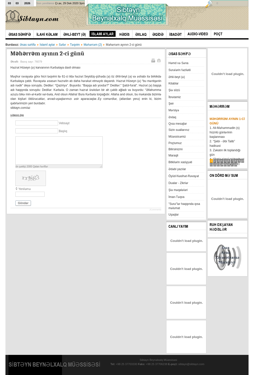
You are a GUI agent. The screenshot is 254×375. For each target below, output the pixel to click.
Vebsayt (64, 123)
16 (228, 164)
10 (242, 160)
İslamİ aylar (47, 44)
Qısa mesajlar (177, 123)
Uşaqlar (173, 214)
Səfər (62, 44)
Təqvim (75, 44)
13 (218, 164)
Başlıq (63, 131)
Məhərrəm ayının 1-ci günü (227, 121)
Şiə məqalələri (178, 190)
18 (235, 164)
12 (215, 164)
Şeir (171, 103)
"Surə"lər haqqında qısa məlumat (184, 206)
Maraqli (173, 155)
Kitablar (173, 83)
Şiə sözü (174, 90)
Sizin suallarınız (178, 130)
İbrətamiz (174, 97)
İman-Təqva (176, 197)
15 (225, 164)
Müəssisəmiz (177, 136)
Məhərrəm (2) (93, 44)
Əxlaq (172, 117)
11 (211, 164)
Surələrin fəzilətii (179, 70)
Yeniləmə (24, 189)
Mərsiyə (173, 110)
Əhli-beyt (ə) (176, 77)
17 (232, 164)
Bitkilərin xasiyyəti (180, 162)
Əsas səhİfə (28, 44)
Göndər (23, 203)
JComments (155, 209)
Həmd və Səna (178, 63)
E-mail (158, 60)
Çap (153, 60)
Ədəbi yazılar (177, 169)
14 (222, 164)
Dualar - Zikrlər (178, 183)
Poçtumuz (175, 143)
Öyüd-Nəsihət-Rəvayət (183, 176)
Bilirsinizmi (175, 149)
